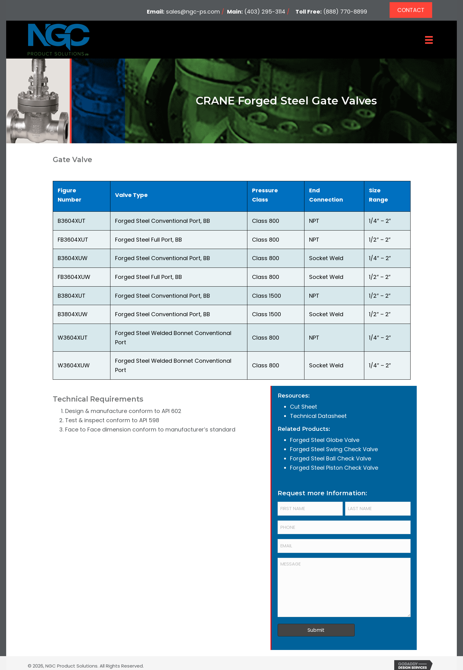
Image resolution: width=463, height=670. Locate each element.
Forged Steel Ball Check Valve (330, 458)
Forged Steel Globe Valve (324, 440)
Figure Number (69, 194)
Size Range (378, 194)
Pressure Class (265, 194)
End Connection (326, 194)
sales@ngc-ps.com (193, 11)
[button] (411, 10)
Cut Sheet (303, 407)
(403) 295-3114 (264, 11)
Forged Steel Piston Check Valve (334, 468)
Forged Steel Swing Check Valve (334, 449)
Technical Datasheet (318, 416)
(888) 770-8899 (345, 11)
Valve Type (131, 195)
